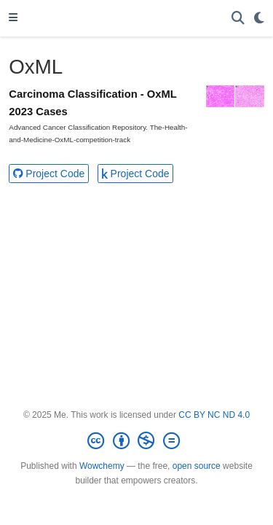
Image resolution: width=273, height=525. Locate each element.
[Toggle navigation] (13, 18)
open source (197, 466)
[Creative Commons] (136, 441)
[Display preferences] (259, 18)
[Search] (238, 18)
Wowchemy (101, 466)
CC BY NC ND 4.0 (214, 415)
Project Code (48, 173)
